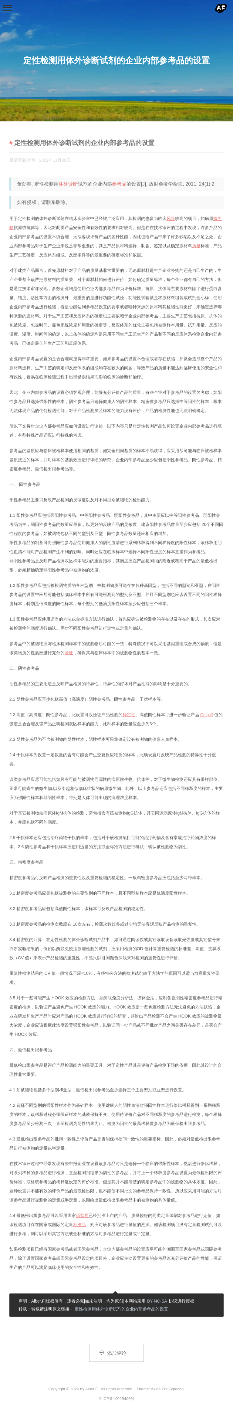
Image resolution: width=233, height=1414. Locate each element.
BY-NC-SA (157, 1301)
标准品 (79, 1224)
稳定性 (129, 715)
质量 (196, 246)
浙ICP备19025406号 (117, 1398)
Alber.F (91, 1389)
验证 (69, 653)
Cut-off (206, 715)
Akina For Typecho (167, 1389)
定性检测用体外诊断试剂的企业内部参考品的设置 (121, 1309)
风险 (171, 218)
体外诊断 (68, 184)
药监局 (82, 1215)
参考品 (119, 184)
